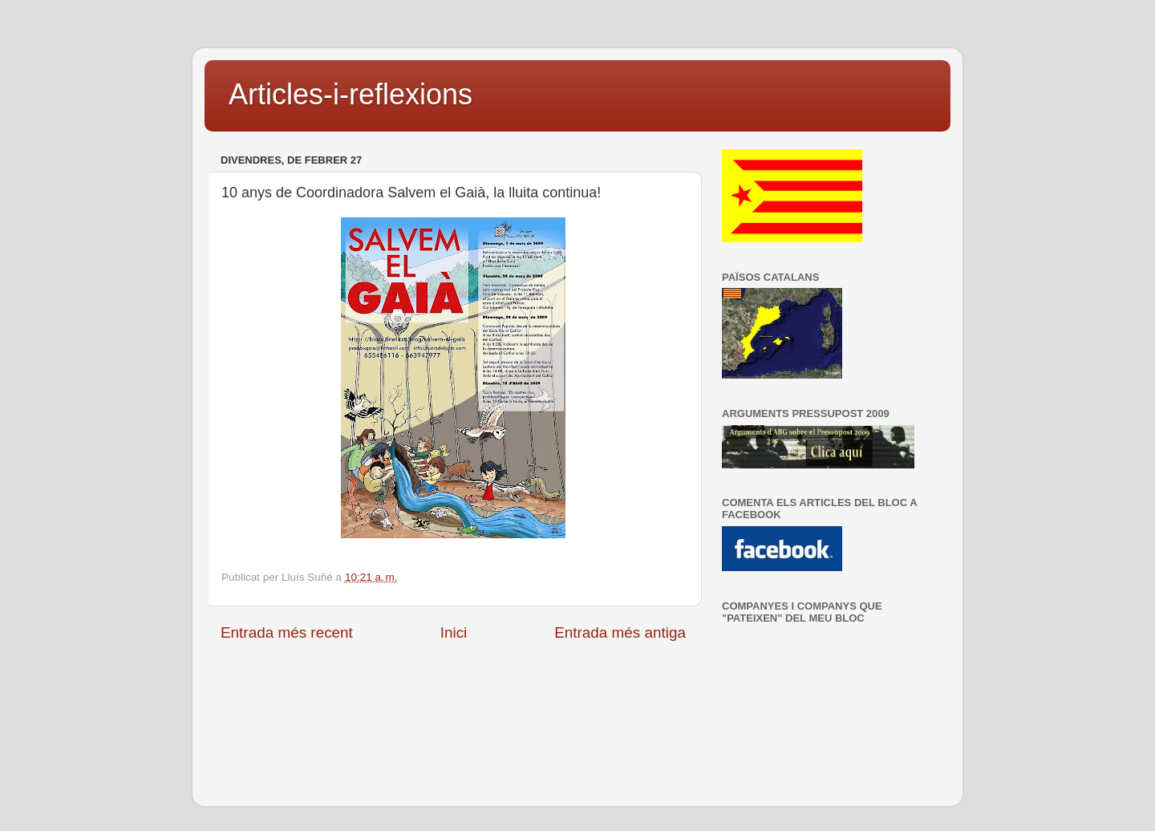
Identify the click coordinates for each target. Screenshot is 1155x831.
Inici (454, 632)
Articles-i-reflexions (350, 94)
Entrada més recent (287, 632)
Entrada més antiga (620, 632)
